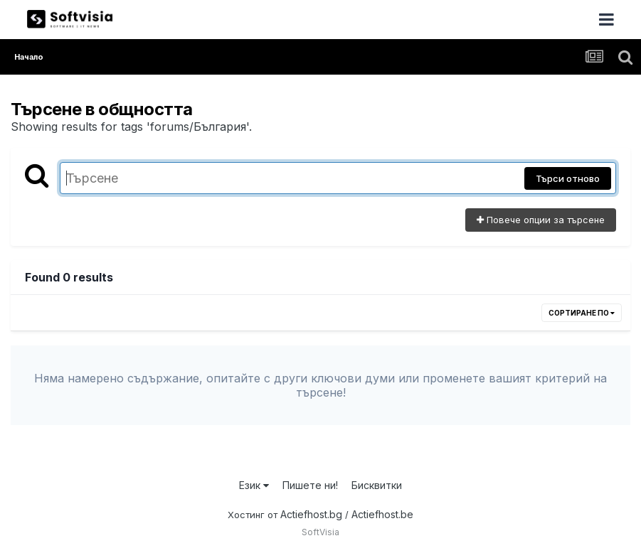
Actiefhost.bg (311, 514)
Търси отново (568, 178)
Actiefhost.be (382, 514)
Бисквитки (376, 485)
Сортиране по (582, 312)
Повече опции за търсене (541, 219)
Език (254, 485)
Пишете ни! (310, 485)
